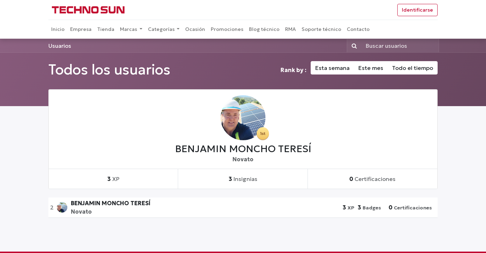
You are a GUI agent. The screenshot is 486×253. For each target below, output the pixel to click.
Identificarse (417, 10)
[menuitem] (57, 29)
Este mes (370, 67)
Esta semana (332, 67)
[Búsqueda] (353, 45)
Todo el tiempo (412, 67)
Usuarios (59, 45)
